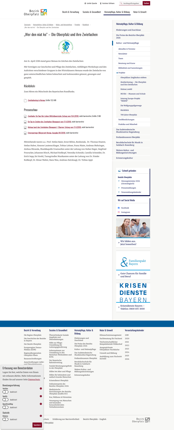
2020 (127, 338)
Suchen (146, 3)
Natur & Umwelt (139, 11)
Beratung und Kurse (126, 63)
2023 (127, 349)
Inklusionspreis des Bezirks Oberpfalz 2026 (59, 385)
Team (120, 58)
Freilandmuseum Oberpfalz (128, 137)
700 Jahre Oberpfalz (129, 115)
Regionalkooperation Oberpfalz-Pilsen (32, 354)
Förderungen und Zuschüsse (128, 30)
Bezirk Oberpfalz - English (94, 419)
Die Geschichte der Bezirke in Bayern (35, 339)
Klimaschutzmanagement (110, 335)
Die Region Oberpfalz (32, 335)
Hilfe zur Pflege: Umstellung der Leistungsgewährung (58, 345)
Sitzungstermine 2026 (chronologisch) (130, 182)
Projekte (121, 73)
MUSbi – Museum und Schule (133, 94)
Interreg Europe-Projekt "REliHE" (130, 99)
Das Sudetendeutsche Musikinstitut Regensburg (127, 130)
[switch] (5, 391)
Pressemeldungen (128, 188)
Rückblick (125, 110)
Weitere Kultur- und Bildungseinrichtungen (126, 151)
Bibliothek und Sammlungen (130, 68)
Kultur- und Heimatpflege (127, 43)
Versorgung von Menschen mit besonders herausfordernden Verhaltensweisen (60, 403)
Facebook (125, 208)
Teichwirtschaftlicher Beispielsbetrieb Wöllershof (111, 343)
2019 (127, 335)
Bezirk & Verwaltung (70, 11)
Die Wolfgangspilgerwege (131, 105)
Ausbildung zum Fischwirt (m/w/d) (111, 357)
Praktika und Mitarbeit (127, 124)
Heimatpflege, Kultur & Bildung (117, 11)
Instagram (125, 212)
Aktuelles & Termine (126, 49)
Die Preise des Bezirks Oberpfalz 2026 (130, 36)
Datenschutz (34, 379)
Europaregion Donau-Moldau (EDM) (33, 348)
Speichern (37, 424)
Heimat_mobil (126, 89)
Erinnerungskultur (124, 158)
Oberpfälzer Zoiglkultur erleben (134, 77)
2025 (127, 356)
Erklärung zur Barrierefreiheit (66, 419)
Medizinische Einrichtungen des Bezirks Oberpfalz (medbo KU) (60, 391)
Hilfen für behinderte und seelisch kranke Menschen (60, 376)
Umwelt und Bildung (108, 353)
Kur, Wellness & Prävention (60, 397)
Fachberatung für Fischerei (111, 338)
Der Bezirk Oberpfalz (32, 344)
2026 (127, 359)
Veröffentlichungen (126, 119)
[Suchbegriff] (130, 3)
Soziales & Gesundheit (92, 11)
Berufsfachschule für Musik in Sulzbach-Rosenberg (129, 143)
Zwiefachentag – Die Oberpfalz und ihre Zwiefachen (133, 83)
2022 (127, 345)
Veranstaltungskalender (131, 192)
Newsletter (122, 54)
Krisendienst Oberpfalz (58, 380)
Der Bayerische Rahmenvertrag (55, 361)
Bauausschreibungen (32, 359)
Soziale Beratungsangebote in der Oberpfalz (60, 367)
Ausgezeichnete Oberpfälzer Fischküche (109, 348)
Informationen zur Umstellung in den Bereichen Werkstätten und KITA (60, 353)
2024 (127, 352)
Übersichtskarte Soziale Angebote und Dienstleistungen (59, 337)
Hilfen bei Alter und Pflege (60, 371)
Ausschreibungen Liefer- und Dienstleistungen (34, 363)
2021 (127, 342)
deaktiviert (13, 392)
